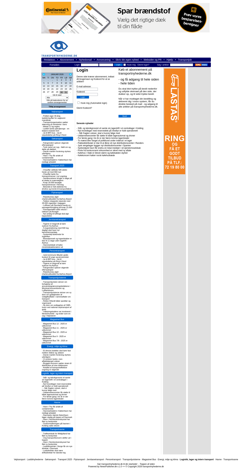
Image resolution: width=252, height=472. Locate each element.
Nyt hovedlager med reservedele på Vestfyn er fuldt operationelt (56, 385)
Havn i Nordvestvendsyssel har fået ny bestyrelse (56, 420)
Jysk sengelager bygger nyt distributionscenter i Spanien (104, 145)
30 (61, 92)
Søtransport (57, 138)
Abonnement (67, 59)
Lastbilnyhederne (35, 459)
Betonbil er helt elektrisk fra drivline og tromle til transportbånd (56, 188)
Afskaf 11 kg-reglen (51, 126)
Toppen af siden (147, 464)
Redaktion (49, 59)
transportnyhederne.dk (60, 46)
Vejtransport (57, 111)
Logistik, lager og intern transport (57, 373)
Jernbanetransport (57, 219)
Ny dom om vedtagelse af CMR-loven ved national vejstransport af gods (57, 307)
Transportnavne (57, 429)
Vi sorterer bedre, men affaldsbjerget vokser (52, 360)
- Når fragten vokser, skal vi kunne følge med (54, 389)
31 (66, 92)
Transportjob (185, 59)
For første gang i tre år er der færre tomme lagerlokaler (55, 398)
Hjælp (170, 59)
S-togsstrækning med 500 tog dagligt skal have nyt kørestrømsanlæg (55, 230)
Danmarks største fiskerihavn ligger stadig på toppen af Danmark (57, 416)
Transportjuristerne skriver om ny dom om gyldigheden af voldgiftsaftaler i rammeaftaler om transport (57, 295)
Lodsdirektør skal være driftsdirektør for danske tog (54, 451)
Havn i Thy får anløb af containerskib (52, 157)
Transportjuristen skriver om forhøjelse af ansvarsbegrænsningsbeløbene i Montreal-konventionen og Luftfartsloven (56, 286)
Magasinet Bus (57, 319)
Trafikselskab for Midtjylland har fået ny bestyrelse (56, 435)
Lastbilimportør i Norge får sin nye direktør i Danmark (57, 447)
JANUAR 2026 (57, 74)
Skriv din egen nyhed (127, 59)
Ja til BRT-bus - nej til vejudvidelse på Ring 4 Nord (54, 134)
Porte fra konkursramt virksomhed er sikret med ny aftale (104, 150)
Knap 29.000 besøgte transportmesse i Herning (53, 183)
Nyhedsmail (85, 59)
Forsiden (54, 64)
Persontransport (57, 250)
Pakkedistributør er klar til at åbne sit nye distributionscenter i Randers (111, 143)
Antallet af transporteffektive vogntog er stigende (54, 368)
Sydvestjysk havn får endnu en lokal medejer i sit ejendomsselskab (109, 148)
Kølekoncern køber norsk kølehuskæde (96, 155)
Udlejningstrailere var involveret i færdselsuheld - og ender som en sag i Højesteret (56, 313)
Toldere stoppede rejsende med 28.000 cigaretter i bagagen (56, 202)
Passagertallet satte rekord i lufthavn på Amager (54, 210)
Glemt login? (143, 65)
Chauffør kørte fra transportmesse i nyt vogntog (54, 175)
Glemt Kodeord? (84, 108)
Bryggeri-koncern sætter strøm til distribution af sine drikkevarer (57, 364)
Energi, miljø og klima (57, 346)
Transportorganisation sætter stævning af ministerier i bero (55, 123)
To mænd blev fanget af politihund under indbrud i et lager (105, 140)
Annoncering (104, 59)
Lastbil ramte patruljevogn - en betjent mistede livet (55, 130)
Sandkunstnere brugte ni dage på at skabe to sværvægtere (57, 179)
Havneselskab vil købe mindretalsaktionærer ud (52, 246)
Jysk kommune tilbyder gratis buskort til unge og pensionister (55, 256)
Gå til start (57, 95)
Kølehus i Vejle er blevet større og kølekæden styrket (103, 153)
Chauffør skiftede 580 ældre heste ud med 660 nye (54, 171)
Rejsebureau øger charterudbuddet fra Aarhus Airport (57, 198)
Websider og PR (153, 59)
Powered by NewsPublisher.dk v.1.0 (105, 466)
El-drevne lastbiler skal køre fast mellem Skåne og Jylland (56, 352)
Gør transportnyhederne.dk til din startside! (117, 464)
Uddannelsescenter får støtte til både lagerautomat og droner (56, 393)
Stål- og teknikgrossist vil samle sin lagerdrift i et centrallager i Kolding (56, 380)
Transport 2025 (57, 165)
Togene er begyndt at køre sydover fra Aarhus (54, 225)
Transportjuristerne (57, 277)
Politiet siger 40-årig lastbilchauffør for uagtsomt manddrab (53, 118)
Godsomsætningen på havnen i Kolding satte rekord (56, 424)
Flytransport (57, 192)
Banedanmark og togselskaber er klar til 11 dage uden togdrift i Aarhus (57, 240)
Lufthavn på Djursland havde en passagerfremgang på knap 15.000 (57, 206)
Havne (57, 402)
